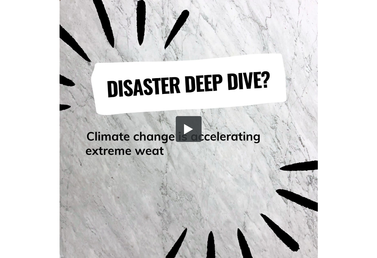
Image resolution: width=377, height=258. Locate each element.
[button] (189, 129)
